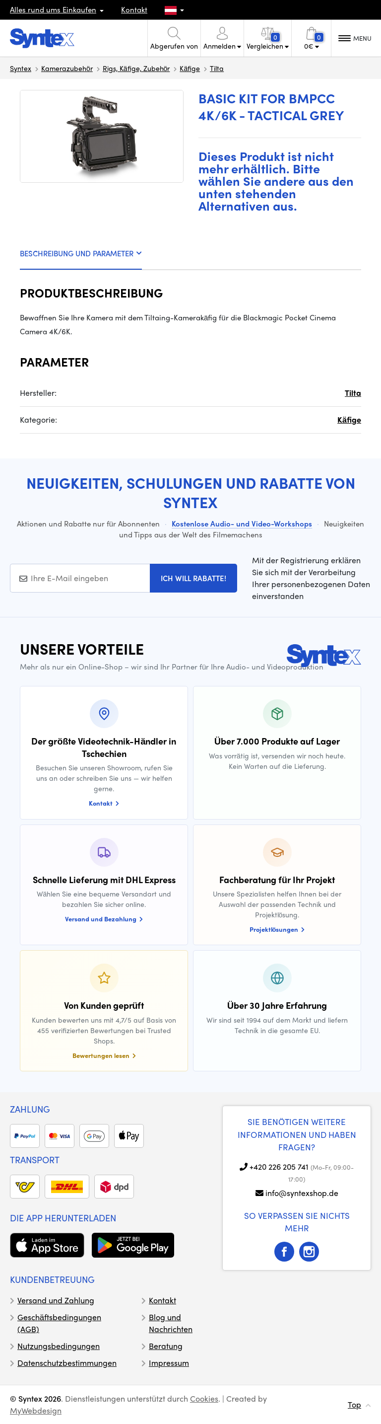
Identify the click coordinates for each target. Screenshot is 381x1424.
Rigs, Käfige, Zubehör (136, 68)
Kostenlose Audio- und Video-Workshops (242, 523)
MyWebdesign (36, 1410)
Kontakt (134, 9)
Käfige (190, 68)
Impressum (169, 1362)
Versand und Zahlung (55, 1300)
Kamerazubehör (67, 68)
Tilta (217, 68)
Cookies (204, 1398)
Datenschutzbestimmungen (67, 1362)
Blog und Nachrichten (170, 1323)
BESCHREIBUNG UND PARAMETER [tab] (81, 253)
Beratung (166, 1345)
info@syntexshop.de (301, 1193)
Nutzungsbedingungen (58, 1345)
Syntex (20, 68)
